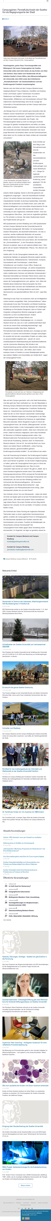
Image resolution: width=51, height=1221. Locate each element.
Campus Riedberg (10, 563)
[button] (25, 1190)
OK (23, 1218)
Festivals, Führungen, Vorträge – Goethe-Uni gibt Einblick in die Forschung (24, 962)
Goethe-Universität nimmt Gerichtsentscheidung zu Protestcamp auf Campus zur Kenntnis (20, 875)
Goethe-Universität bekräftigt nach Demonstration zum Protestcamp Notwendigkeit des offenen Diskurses (21, 868)
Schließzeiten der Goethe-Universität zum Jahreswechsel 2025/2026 (23, 650)
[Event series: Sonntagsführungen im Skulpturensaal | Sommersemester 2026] (17, 905)
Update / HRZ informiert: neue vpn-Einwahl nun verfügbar (22, 842)
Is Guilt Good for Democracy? (20, 891)
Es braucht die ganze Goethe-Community (17, 692)
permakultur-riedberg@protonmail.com (20, 554)
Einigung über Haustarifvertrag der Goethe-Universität (22, 1131)
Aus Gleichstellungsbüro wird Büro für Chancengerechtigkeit (23, 861)
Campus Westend (22, 563)
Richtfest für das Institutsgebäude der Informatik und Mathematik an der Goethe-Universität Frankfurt (22, 774)
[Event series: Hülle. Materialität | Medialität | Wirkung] (17, 918)
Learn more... (33, 1215)
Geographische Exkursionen (19, 896)
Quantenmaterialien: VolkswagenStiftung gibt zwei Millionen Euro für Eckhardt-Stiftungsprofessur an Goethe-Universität (25, 1005)
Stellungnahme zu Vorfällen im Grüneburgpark (18, 848)
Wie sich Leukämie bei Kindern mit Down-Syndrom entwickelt (25, 1090)
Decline (27, 1218)
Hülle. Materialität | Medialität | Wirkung (23, 920)
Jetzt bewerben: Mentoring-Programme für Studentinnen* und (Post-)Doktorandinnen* (24, 854)
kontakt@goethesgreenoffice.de (18, 546)
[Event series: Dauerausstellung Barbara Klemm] (16, 912)
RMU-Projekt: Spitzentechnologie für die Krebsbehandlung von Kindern (24, 1172)
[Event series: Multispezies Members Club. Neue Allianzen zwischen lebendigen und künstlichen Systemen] (17, 899)
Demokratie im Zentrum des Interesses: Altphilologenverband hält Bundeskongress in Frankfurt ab (25, 607)
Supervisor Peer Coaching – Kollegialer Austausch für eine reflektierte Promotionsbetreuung (24, 1048)
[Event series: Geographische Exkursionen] (17, 894)
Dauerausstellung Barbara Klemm (21, 915)
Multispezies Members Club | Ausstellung (24, 902)
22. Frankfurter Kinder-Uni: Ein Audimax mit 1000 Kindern (23, 816)
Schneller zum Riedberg (11, 733)
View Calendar (7, 924)
